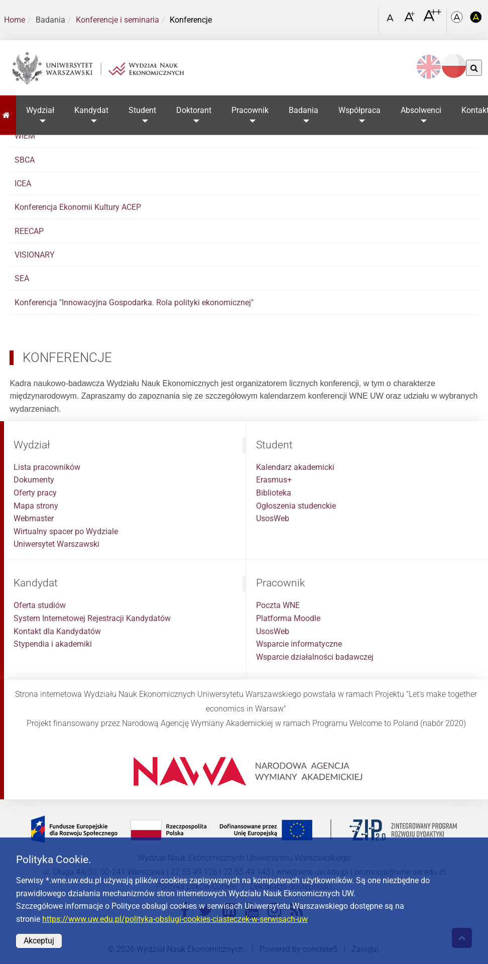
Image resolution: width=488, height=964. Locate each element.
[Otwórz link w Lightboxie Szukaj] (368, 17)
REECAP (29, 231)
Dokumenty (34, 480)
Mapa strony (36, 506)
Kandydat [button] (91, 110)
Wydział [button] (40, 110)
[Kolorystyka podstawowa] (458, 20)
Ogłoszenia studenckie (296, 506)
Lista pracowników (47, 467)
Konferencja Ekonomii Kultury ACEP (78, 207)
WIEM (25, 136)
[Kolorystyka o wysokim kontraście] (476, 20)
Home (14, 20)
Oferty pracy (35, 493)
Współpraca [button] (359, 110)
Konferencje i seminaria (117, 20)
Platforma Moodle (288, 618)
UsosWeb (272, 518)
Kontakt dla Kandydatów (57, 631)
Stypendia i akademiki (53, 644)
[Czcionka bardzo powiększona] (432, 20)
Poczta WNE (278, 605)
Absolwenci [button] (421, 110)
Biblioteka (273, 493)
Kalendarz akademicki (295, 467)
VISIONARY (35, 255)
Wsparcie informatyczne (299, 644)
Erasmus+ (274, 480)
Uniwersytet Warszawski (56, 544)
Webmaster (34, 518)
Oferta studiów (40, 605)
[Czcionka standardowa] (392, 20)
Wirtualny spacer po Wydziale (66, 531)
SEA (22, 278)
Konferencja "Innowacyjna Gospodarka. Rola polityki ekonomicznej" (134, 302)
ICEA (23, 183)
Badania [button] (303, 110)
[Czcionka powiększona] (410, 20)
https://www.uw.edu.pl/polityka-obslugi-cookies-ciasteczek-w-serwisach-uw (175, 919)
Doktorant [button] (193, 110)
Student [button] (142, 110)
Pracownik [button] (250, 110)
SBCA (25, 160)
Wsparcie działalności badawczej (315, 657)
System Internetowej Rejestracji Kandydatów (92, 618)
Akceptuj (39, 940)
